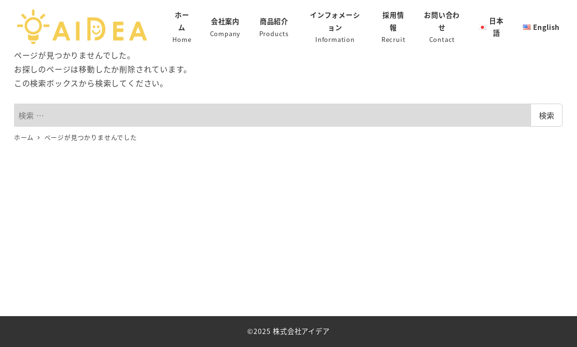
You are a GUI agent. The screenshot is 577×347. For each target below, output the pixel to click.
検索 (546, 115)
